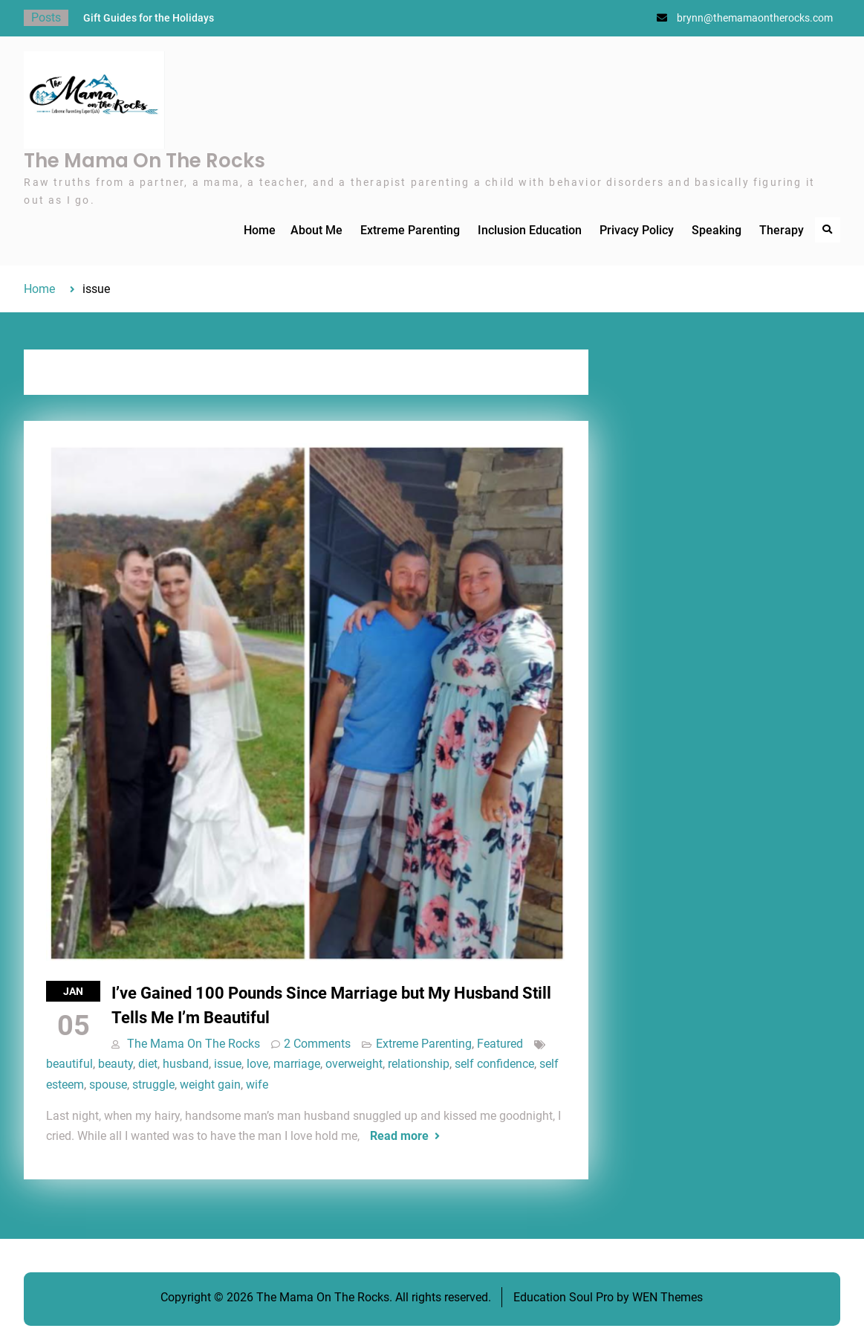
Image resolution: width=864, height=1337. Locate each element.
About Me (316, 230)
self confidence (494, 1064)
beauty (115, 1064)
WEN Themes (667, 1297)
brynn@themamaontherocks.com (755, 18)
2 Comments (317, 1044)
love (257, 1064)
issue (227, 1064)
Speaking (716, 230)
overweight (354, 1064)
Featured (500, 1044)
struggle (153, 1084)
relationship (418, 1064)
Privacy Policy (637, 230)
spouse (108, 1084)
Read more (399, 1136)
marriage (296, 1064)
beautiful (69, 1064)
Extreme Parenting (410, 230)
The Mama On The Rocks (144, 160)
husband (186, 1064)
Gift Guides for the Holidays (148, 18)
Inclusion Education (530, 230)
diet (147, 1064)
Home (260, 230)
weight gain (210, 1084)
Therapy (781, 230)
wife (257, 1084)
